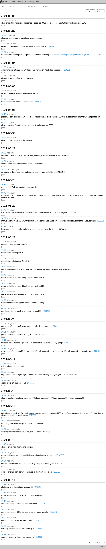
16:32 (3, 526)
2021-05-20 (8, 319)
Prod (13, 2)
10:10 (3, 114)
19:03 (3, 469)
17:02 (3, 258)
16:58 (3, 509)
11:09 (3, 372)
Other (37, 2)
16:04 (3, 161)
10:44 (3, 380)
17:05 (3, 324)
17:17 (3, 484)
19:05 (3, 453)
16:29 (3, 534)
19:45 (3, 444)
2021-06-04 (8, 63)
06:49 (3, 193)
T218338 (32, 415)
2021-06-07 (8, 31)
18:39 (3, 35)
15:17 (3, 340)
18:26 (3, 91)
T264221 (50, 46)
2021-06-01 (8, 110)
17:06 (3, 99)
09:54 (3, 122)
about (100, 547)
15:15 (3, 349)
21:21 (3, 76)
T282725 (72, 213)
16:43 (3, 275)
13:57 (3, 20)
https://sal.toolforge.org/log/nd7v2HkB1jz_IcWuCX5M (74, 55)
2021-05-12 (8, 440)
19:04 (3, 461)
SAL (4, 1)
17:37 (3, 52)
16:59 (3, 267)
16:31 (3, 332)
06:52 (3, 308)
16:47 (3, 429)
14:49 (3, 169)
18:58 (3, 138)
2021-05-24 (8, 180)
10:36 (3, 185)
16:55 (3, 421)
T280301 (39, 93)
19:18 (3, 411)
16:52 (3, 395)
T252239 (38, 529)
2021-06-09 (8, 16)
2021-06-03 (8, 86)
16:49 (3, 518)
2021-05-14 (8, 406)
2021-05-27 (8, 148)
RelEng (20, 2)
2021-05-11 (8, 480)
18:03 (3, 153)
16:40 (3, 292)
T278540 (37, 487)
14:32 (3, 218)
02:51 (3, 227)
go (46, 6)
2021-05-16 (8, 391)
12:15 (3, 364)
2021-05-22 (8, 206)
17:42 (3, 44)
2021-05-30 (8, 133)
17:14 (3, 493)
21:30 (3, 67)
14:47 (3, 210)
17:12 (3, 501)
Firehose (29, 2)
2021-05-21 (8, 237)
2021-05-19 (8, 359)
